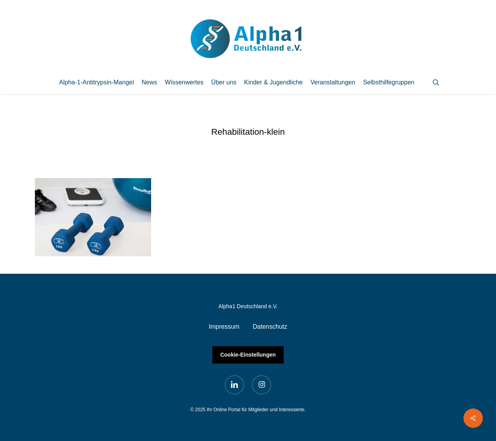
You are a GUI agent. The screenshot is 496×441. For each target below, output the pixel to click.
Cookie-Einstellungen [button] (248, 355)
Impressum (224, 326)
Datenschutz (270, 326)
